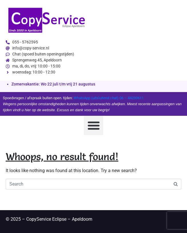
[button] (93, 125)
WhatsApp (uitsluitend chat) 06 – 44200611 (109, 98)
